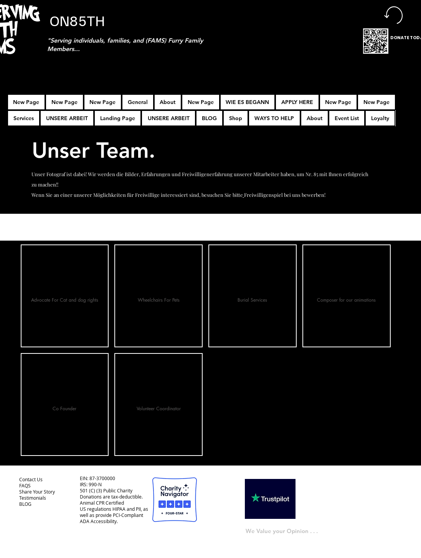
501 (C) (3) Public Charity (106, 490)
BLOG (25, 504)
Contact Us (31, 479)
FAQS (25, 485)
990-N (95, 484)
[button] (297, 102)
